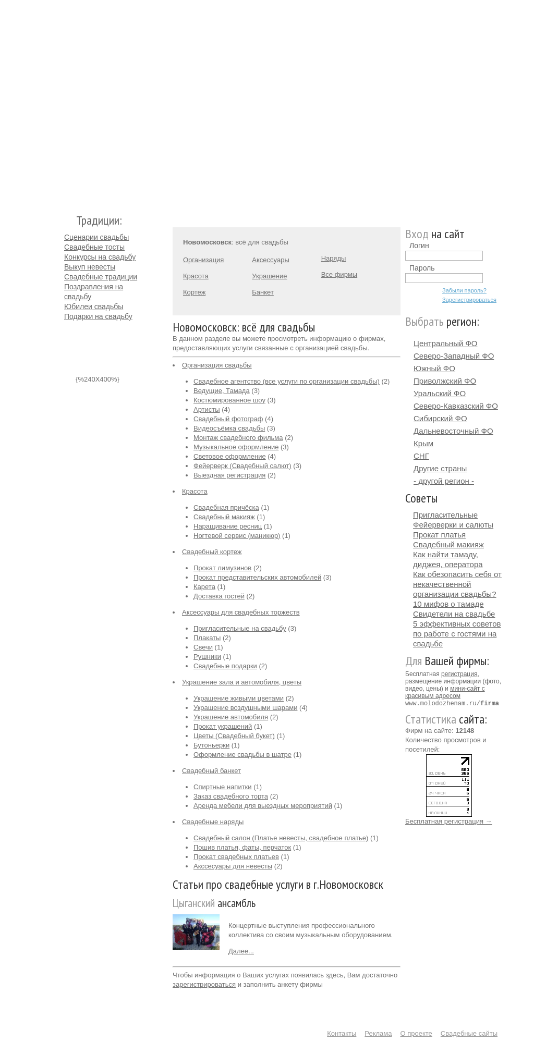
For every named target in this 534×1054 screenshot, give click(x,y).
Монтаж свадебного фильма (238, 438)
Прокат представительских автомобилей (257, 577)
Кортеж (194, 292)
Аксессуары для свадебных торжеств (241, 612)
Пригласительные (445, 514)
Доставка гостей (219, 596)
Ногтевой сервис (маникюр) (236, 536)
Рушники (207, 656)
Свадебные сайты (469, 1033)
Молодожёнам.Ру (68, 102)
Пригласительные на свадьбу (239, 628)
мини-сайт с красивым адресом (445, 692)
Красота (196, 276)
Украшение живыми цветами (238, 698)
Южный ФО (434, 368)
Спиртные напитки (222, 787)
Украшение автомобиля (230, 717)
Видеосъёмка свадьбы (229, 428)
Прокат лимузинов (222, 568)
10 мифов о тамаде (448, 603)
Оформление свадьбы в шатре (242, 754)
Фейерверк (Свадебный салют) (242, 466)
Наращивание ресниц (227, 526)
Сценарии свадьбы (96, 237)
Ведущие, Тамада (221, 391)
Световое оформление (229, 456)
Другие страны (440, 468)
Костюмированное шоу (229, 400)
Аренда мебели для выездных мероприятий (262, 806)
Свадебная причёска (226, 507)
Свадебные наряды (213, 822)
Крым (423, 443)
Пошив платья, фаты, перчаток (242, 847)
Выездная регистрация (229, 475)
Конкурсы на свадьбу (100, 257)
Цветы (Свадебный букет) (234, 736)
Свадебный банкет (211, 771)
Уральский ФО (440, 393)
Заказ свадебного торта (230, 796)
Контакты (341, 1033)
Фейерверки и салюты (453, 524)
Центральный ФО (446, 343)
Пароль (422, 268)
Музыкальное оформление (235, 447)
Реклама (378, 1033)
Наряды (333, 258)
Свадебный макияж (224, 517)
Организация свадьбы (217, 365)
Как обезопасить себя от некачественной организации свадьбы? (457, 584)
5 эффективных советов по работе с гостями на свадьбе (457, 633)
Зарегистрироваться (469, 300)
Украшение (269, 276)
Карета (204, 587)
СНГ (421, 455)
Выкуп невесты (89, 267)
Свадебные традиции (100, 277)
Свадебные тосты (94, 247)
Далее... (241, 951)
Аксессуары (270, 260)
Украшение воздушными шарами (245, 708)
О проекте (416, 1033)
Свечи (203, 647)
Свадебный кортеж (212, 552)
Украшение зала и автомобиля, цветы (241, 682)
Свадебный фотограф (228, 419)
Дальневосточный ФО (453, 430)
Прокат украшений (222, 726)
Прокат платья (439, 534)
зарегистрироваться (204, 984)
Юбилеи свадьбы (93, 306)
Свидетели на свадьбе (454, 613)
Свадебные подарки (225, 666)
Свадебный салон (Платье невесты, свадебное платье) (280, 838)
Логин (419, 245)
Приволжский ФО (445, 380)
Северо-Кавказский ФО (456, 405)
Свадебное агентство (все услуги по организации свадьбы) (286, 381)
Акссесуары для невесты (232, 866)
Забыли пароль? (464, 290)
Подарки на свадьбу (98, 316)
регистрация (459, 674)
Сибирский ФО (440, 418)
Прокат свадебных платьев (236, 857)
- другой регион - (444, 480)
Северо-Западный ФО (454, 355)
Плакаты (207, 638)
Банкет (263, 292)
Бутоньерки (211, 745)
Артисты (206, 409)
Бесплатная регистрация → (448, 821)
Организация (203, 260)
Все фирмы (339, 274)
